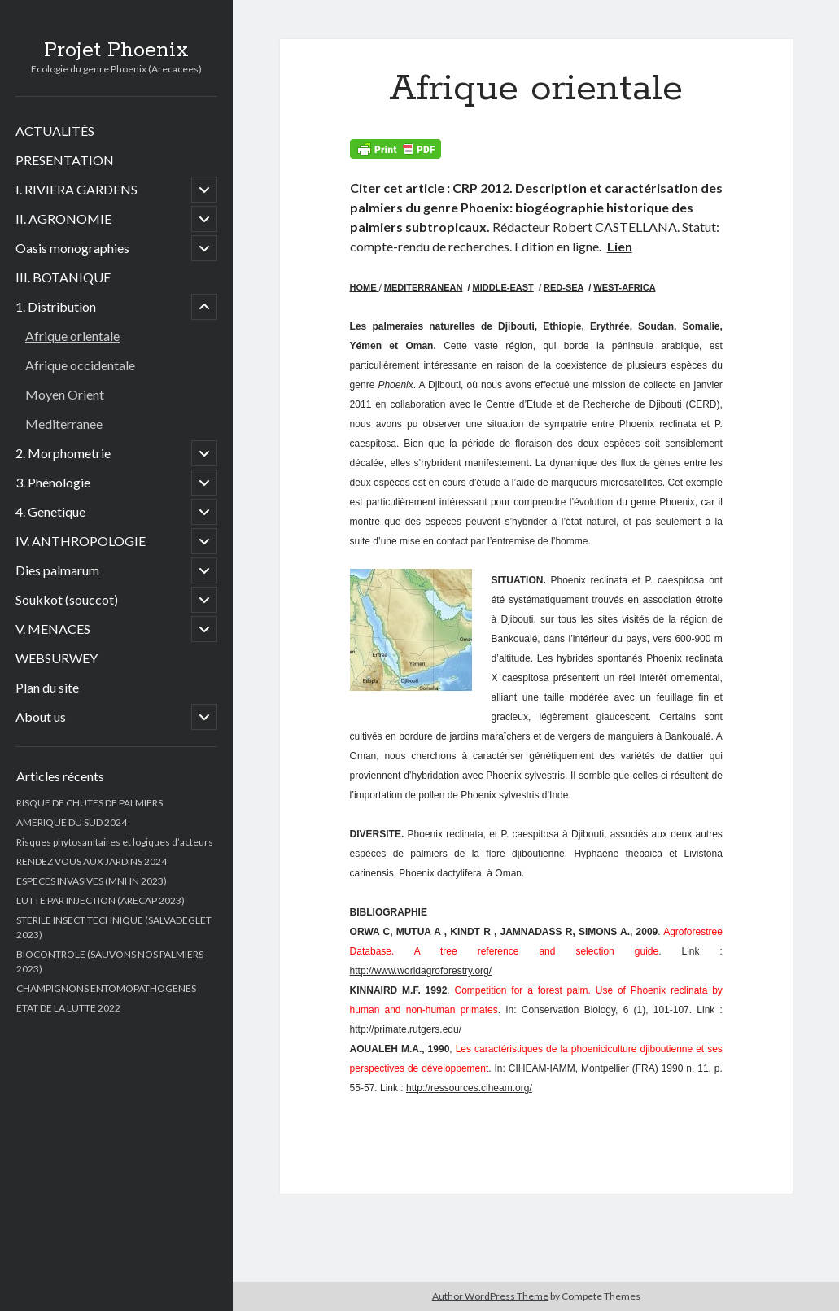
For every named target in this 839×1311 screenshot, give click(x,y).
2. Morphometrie (63, 453)
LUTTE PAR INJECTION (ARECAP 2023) (100, 900)
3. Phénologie (52, 482)
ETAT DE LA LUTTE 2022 (68, 1008)
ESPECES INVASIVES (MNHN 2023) (91, 881)
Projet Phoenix (116, 50)
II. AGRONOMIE (63, 218)
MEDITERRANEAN (423, 287)
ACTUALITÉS (54, 130)
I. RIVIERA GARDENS (76, 189)
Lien (619, 246)
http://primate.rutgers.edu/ (405, 1029)
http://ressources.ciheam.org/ (469, 1088)
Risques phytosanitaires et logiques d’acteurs (114, 842)
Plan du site (47, 687)
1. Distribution (55, 306)
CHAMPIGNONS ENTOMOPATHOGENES (106, 988)
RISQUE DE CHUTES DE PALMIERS (89, 803)
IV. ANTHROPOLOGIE (80, 540)
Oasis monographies (72, 248)
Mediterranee (64, 423)
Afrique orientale (72, 335)
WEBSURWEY (56, 658)
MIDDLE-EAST (503, 287)
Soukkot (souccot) (66, 599)
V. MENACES (52, 628)
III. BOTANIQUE (63, 277)
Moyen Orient (64, 394)
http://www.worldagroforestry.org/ (421, 971)
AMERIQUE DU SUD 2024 (71, 822)
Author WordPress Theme (490, 1296)
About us (40, 716)
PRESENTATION (64, 160)
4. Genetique (50, 511)
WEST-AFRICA (624, 287)
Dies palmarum (57, 570)
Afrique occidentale (80, 365)
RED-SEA (563, 287)
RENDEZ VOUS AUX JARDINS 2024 (91, 861)
